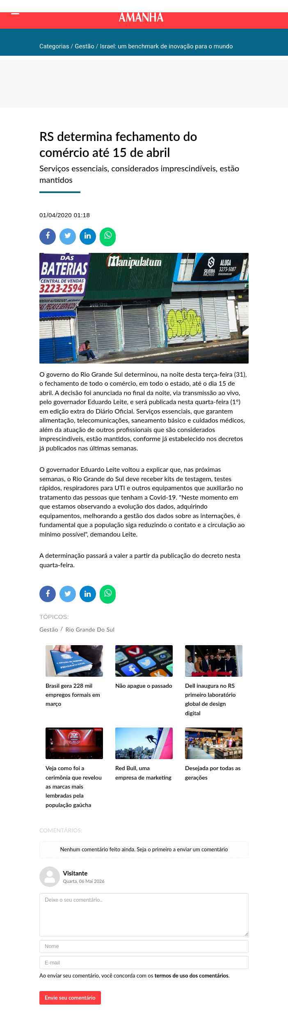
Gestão (48, 629)
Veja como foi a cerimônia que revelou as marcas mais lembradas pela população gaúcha (74, 786)
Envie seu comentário (70, 997)
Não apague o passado (143, 685)
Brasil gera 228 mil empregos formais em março (73, 694)
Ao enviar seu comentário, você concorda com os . (134, 975)
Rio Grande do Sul (90, 629)
